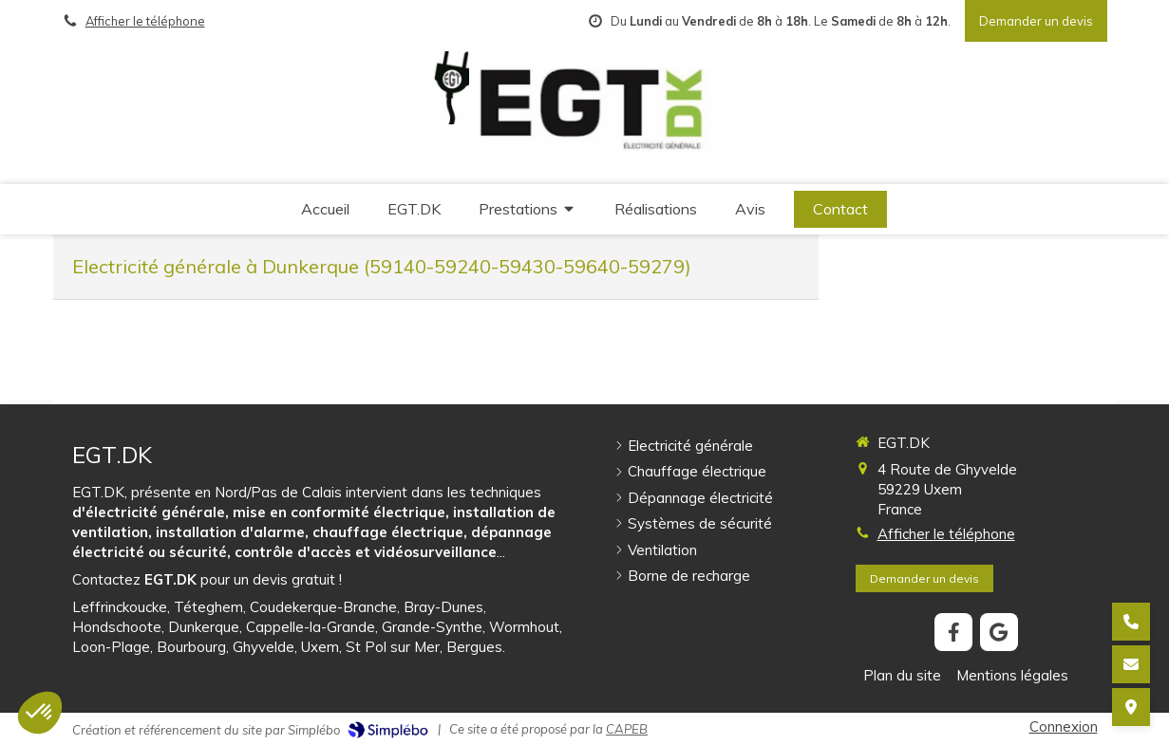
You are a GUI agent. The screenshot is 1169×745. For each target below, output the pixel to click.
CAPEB (627, 728)
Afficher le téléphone (145, 20)
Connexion (1063, 726)
